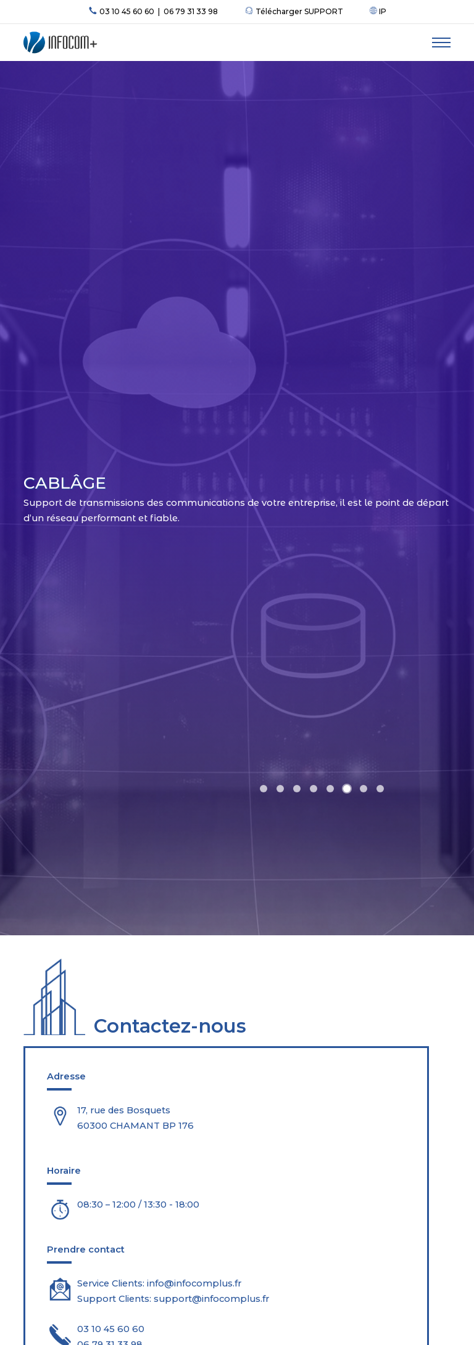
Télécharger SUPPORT (293, 11)
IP (378, 11)
